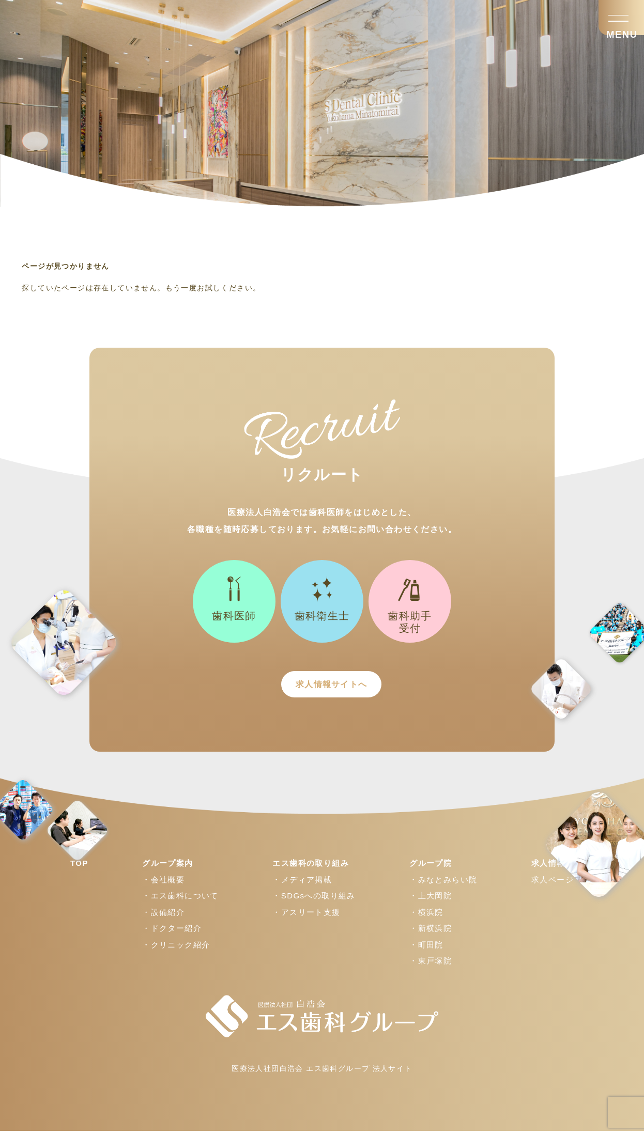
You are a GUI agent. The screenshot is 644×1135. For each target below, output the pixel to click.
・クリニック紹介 (176, 948)
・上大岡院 (430, 899)
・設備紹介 (163, 916)
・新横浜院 (430, 932)
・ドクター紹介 (172, 932)
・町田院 (426, 948)
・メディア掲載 (302, 883)
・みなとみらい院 (443, 883)
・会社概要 (163, 883)
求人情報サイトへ (322, 686)
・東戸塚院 (430, 964)
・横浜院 (426, 916)
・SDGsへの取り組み (313, 899)
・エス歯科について (180, 899)
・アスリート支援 (306, 916)
